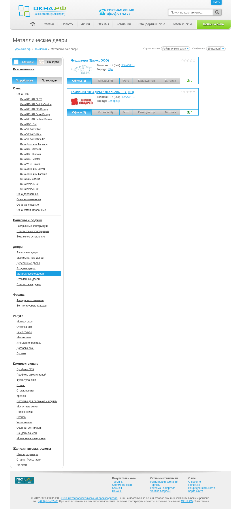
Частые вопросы (160, 491)
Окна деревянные (28, 194)
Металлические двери (30, 273)
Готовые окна (182, 24)
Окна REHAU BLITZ (31, 99)
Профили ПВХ (25, 369)
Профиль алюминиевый (31, 374)
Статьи (49, 24)
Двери (18, 247)
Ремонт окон (24, 332)
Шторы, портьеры (27, 454)
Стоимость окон (122, 484)
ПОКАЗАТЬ (127, 65)
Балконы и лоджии (27, 220)
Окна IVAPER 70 (29, 188)
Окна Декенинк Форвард (33, 144)
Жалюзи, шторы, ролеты (32, 448)
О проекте (194, 481)
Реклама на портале (162, 488)
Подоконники (25, 411)
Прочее (21, 353)
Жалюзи (22, 465)
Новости (67, 24)
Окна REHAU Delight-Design (35, 104)
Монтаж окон (24, 321)
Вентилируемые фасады (32, 305)
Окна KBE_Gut (28, 124)
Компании (124, 24)
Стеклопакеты (25, 390)
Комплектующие (25, 363)
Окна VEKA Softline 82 (32, 139)
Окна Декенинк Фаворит (33, 174)
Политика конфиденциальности (201, 486)
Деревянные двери (28, 263)
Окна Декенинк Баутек (32, 169)
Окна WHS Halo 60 (30, 164)
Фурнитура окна (26, 380)
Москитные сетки (27, 406)
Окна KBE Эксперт (30, 149)
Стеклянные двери (28, 279)
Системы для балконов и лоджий (37, 401)
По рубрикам (24, 80)
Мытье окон (24, 337)
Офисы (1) (79, 80)
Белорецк (114, 100)
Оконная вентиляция (29, 427)
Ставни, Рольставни (29, 459)
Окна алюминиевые (29, 199)
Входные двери (26, 268)
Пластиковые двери (29, 284)
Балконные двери (27, 252)
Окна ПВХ (23, 94)
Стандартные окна (152, 24)
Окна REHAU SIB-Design (34, 109)
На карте (53, 62)
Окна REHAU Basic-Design (35, 114)
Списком (28, 62)
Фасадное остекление (30, 300)
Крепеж (21, 395)
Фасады (19, 294)
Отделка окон (25, 326)
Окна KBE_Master (30, 159)
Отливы (21, 417)
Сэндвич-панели (27, 433)
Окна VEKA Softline (30, 134)
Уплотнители (24, 422)
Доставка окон (25, 348)
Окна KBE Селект (30, 178)
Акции (85, 24)
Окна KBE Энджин (30, 154)
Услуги (18, 316)
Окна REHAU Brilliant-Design (36, 119)
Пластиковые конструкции (33, 231)
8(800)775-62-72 (118, 13)
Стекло (21, 385)
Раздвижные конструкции (32, 226)
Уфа (110, 69)
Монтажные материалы (31, 438)
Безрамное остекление (31, 236)
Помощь (117, 491)
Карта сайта (195, 491)
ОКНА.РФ (187, 501)
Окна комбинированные (31, 210)
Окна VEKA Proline (30, 129)
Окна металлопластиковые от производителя (89, 498)
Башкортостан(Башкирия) (49, 13)
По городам (49, 80)
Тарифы (155, 484)
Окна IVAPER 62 (29, 184)
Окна (17, 88)
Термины (117, 481)
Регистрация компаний (164, 481)
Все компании (23, 69)
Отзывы (103, 24)
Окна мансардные (28, 204)
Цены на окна (213, 24)
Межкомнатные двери (30, 257)
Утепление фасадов (29, 342)
